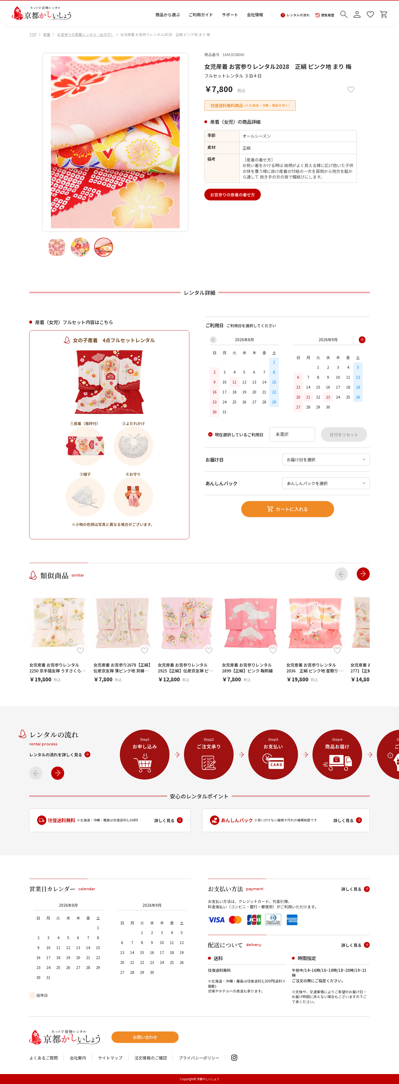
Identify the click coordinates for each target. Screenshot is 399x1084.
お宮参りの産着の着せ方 (232, 195)
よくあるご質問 (43, 1058)
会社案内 (78, 1058)
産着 (46, 34)
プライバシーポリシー (199, 1058)
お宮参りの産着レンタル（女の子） (85, 34)
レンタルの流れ (295, 15)
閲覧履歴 (325, 15)
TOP (32, 34)
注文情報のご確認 (150, 1058)
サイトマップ (110, 1058)
